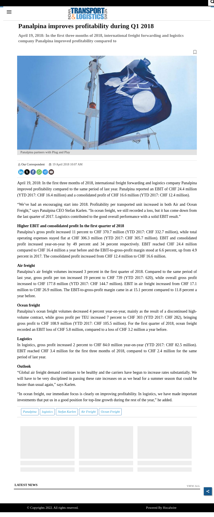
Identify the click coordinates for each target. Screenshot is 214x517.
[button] (107, 53)
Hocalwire (169, 507)
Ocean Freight (110, 411)
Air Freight (88, 411)
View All (193, 486)
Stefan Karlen (67, 411)
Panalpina (30, 411)
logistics (47, 411)
